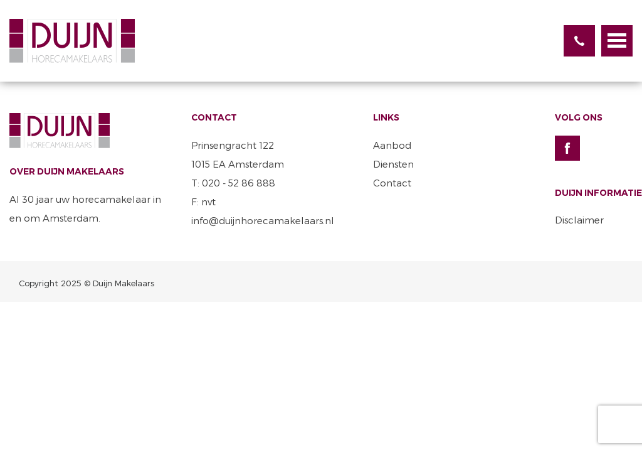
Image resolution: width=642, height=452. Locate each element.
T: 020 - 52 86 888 (233, 182)
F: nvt (203, 201)
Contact (392, 182)
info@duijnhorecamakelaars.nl (262, 220)
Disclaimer (579, 219)
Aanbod (392, 145)
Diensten (393, 164)
